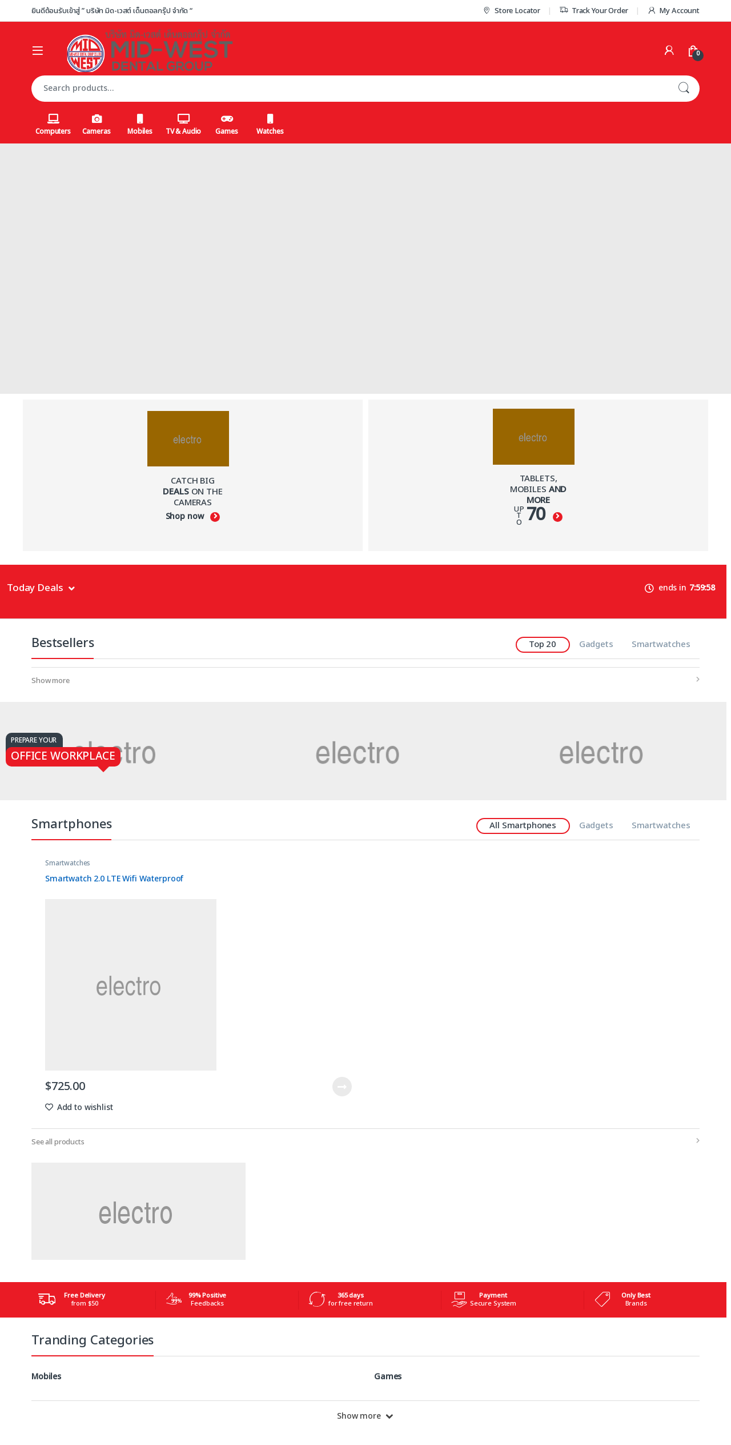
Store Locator (511, 11)
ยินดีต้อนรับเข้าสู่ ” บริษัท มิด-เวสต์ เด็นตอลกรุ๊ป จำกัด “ (111, 11)
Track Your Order (593, 11)
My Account (673, 11)
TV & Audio (184, 125)
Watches (269, 125)
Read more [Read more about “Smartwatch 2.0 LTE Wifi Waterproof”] (342, 1086)
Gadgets (596, 644)
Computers (53, 125)
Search (684, 88)
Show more (50, 680)
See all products (58, 1142)
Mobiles (139, 125)
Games (226, 125)
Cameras (96, 125)
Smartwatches (661, 644)
